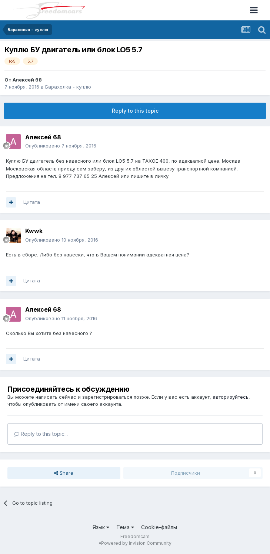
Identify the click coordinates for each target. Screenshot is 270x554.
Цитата (31, 202)
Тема (125, 527)
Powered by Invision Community (136, 543)
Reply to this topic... (41, 434)
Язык (101, 527)
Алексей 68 (27, 80)
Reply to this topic (135, 110)
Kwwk (34, 231)
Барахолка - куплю (68, 87)
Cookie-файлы (159, 527)
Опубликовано (60, 146)
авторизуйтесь (231, 397)
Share (63, 472)
